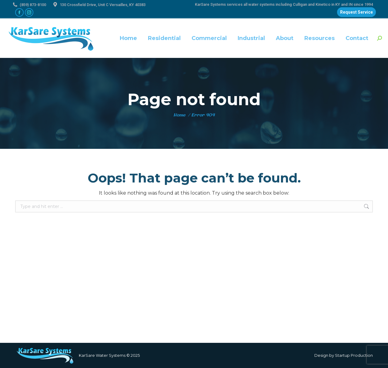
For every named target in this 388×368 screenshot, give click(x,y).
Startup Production (354, 355)
